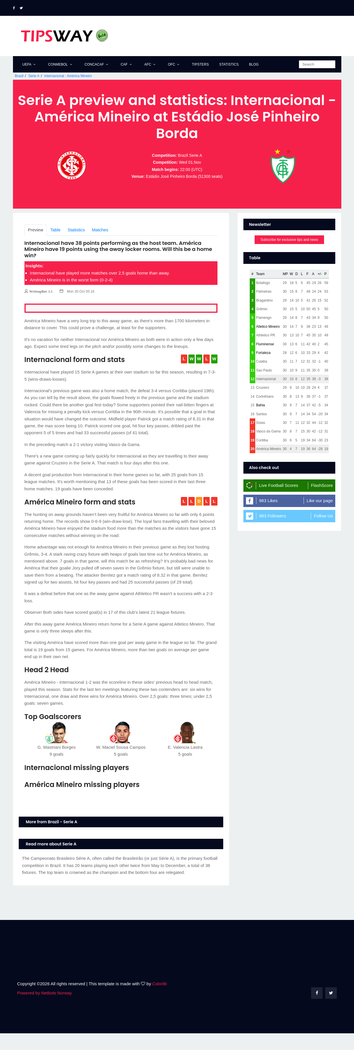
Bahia (260, 422)
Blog (253, 64)
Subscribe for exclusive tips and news (289, 257)
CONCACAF (94, 64)
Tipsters (200, 64)
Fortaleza (263, 369)
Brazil (19, 76)
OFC (171, 64)
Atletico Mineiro (268, 343)
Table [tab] (55, 246)
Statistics (229, 64)
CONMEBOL (58, 64)
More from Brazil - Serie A (51, 838)
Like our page (320, 517)
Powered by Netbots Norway (44, 1009)
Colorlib (159, 1000)
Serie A (33, 76)
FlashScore (322, 502)
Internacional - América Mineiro (68, 76)
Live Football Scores (278, 502)
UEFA (26, 64)
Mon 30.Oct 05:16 (77, 308)
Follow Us (323, 532)
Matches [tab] (100, 246)
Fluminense (265, 361)
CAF (124, 64)
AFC (147, 64)
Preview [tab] (35, 246)
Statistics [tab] (76, 246)
